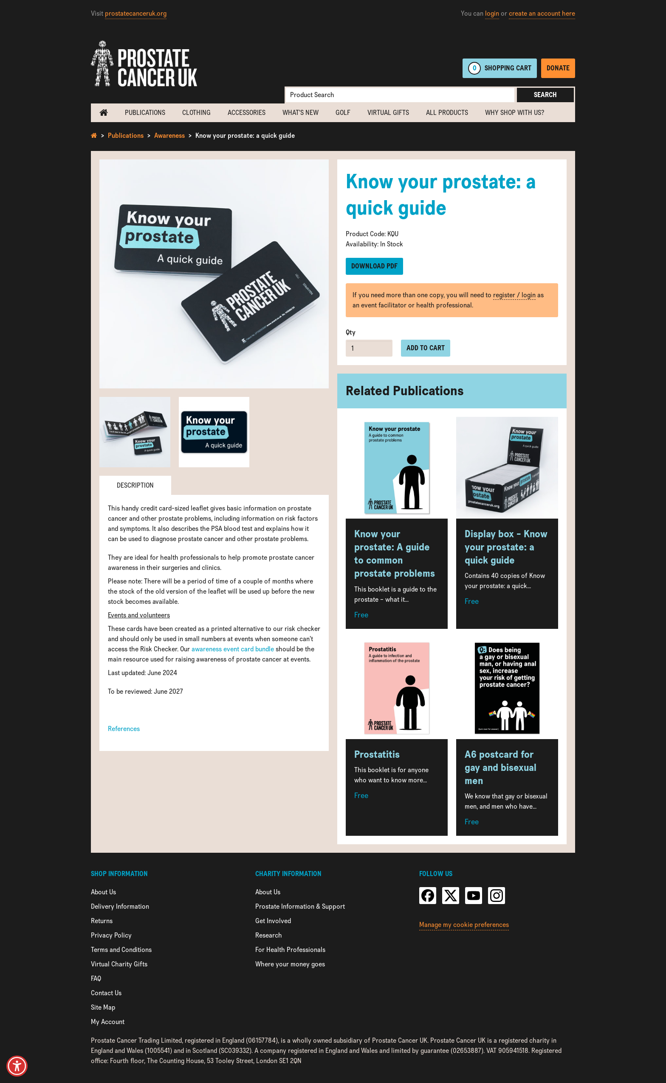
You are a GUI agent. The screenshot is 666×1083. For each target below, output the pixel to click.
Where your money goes (290, 964)
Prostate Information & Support (300, 906)
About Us (103, 892)
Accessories (246, 112)
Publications (145, 112)
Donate (558, 68)
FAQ (96, 978)
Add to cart (425, 347)
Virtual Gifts (388, 112)
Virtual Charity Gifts (119, 964)
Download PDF (374, 266)
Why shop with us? (514, 112)
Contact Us (106, 992)
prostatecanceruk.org (135, 13)
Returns (102, 920)
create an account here (542, 13)
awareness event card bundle (233, 649)
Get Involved (273, 920)
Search (545, 94)
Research (268, 935)
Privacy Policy (111, 935)
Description (135, 485)
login (492, 13)
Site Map (103, 1007)
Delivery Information (120, 906)
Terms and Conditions (121, 949)
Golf (343, 112)
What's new (300, 112)
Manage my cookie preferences (464, 924)
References (124, 728)
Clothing (196, 112)
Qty (351, 332)
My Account (107, 1021)
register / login (514, 294)
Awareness (169, 135)
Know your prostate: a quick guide (245, 135)
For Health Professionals (290, 949)
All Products (447, 112)
